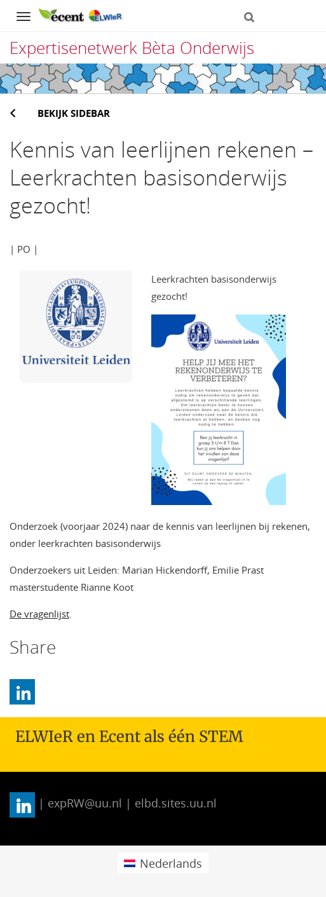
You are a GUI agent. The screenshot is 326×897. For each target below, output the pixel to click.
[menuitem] (163, 862)
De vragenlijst (39, 613)
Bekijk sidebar (73, 113)
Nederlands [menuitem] (171, 863)
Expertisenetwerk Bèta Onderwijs (132, 47)
